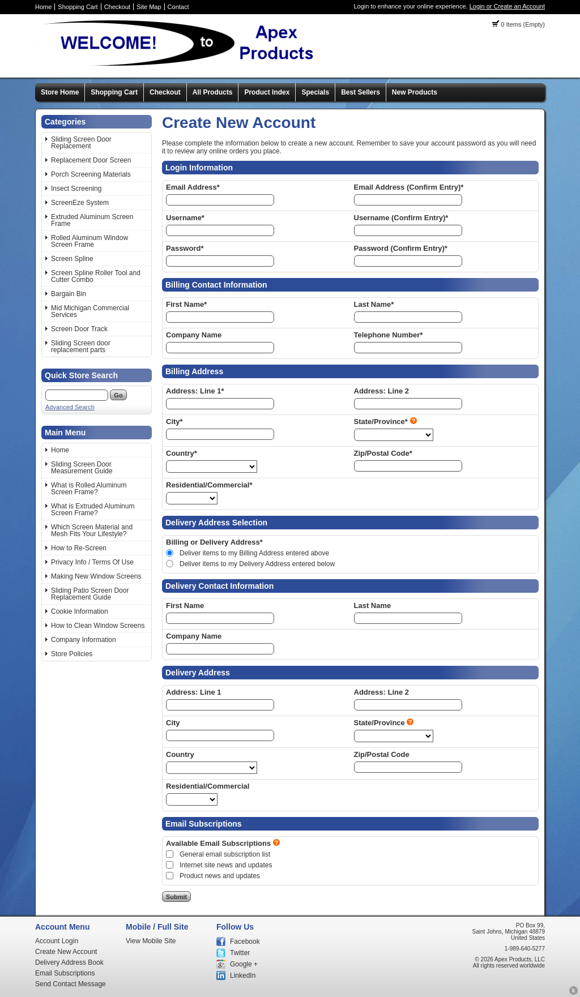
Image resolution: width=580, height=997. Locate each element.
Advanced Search (70, 407)
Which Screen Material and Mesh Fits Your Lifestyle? (92, 530)
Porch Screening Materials (91, 174)
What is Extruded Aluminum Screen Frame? (92, 509)
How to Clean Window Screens (97, 626)
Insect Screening (76, 188)
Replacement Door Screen (91, 160)
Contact (178, 6)
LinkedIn (242, 975)
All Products (213, 92)
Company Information (83, 640)
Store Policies (71, 654)
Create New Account (66, 952)
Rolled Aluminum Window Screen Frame (89, 241)
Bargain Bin (68, 294)
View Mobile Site (151, 941)
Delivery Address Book (69, 962)
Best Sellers (360, 92)
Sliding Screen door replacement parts (80, 346)
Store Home (60, 92)
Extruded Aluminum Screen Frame (92, 220)
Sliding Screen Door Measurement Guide (82, 467)
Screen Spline (72, 259)
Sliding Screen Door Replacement (81, 142)
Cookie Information (79, 611)
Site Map (149, 6)
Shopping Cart (77, 6)
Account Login (56, 941)
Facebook (245, 941)
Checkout (117, 6)
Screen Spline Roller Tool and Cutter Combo (95, 276)
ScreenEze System (80, 203)
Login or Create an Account (507, 6)
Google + (244, 964)
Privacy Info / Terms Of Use (92, 562)
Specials (315, 92)
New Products (414, 92)
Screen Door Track (79, 329)
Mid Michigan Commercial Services (90, 311)
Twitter (240, 953)
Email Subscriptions (65, 973)
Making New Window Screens (96, 576)
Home (43, 6)
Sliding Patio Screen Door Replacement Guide (90, 594)
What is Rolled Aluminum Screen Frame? (88, 488)
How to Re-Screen (78, 548)
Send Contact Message (70, 984)
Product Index (266, 92)
